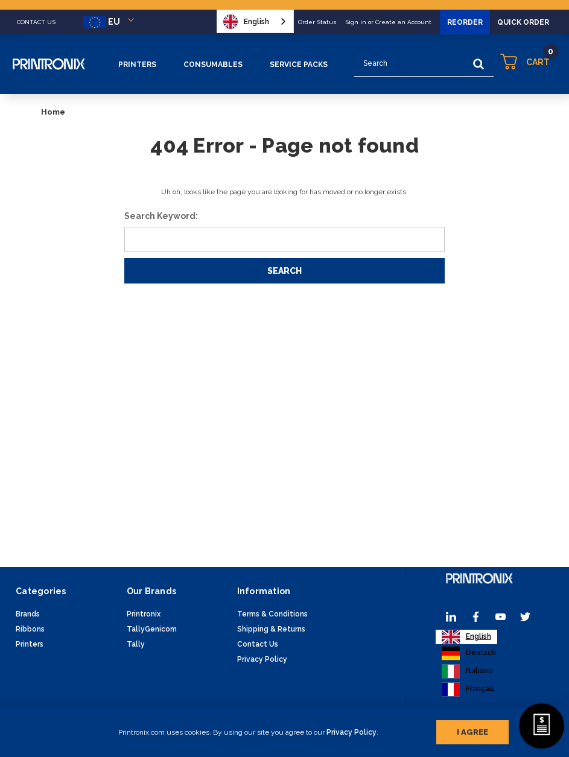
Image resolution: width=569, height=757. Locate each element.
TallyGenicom (152, 629)
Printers (137, 64)
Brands (28, 614)
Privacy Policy (351, 730)
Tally (136, 644)
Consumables (213, 64)
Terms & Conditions (272, 614)
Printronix (144, 614)
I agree (472, 729)
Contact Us (257, 644)
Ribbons (30, 629)
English (246, 21)
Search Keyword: (161, 216)
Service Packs (299, 64)
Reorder (465, 22)
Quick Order (523, 22)
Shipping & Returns (271, 629)
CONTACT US (36, 22)
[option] (469, 653)
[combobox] (255, 21)
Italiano (467, 671)
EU (110, 22)
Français (468, 689)
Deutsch (469, 653)
